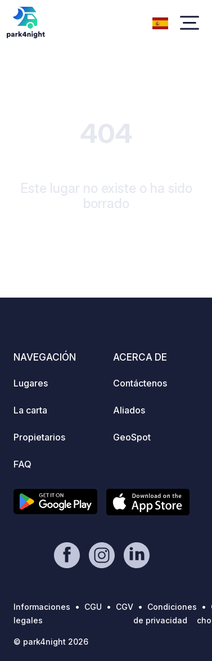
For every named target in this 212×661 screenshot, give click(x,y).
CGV (124, 606)
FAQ (22, 464)
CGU (93, 606)
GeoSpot (132, 437)
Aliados (129, 410)
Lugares (30, 383)
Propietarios (39, 437)
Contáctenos (140, 383)
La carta (30, 410)
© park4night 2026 (50, 641)
